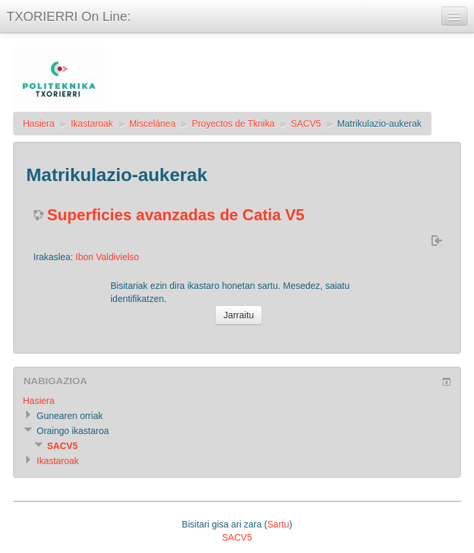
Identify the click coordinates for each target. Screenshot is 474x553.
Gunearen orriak (70, 416)
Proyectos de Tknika (233, 123)
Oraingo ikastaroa (73, 431)
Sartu (278, 524)
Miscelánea (152, 123)
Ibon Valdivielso (107, 257)
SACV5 (306, 123)
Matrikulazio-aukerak (379, 123)
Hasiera (38, 123)
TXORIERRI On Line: (69, 16)
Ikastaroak (92, 123)
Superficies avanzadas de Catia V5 (176, 215)
